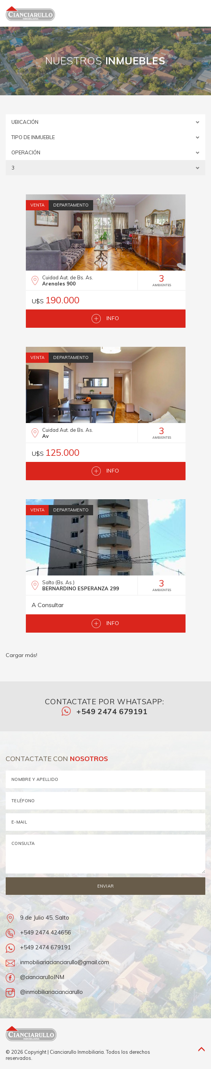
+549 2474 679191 (105, 711)
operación (105, 152)
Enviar (105, 886)
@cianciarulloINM (35, 977)
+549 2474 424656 (38, 932)
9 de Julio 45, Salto (37, 917)
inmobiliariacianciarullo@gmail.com (57, 962)
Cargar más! (21, 655)
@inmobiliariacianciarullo (44, 991)
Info (105, 318)
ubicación (105, 122)
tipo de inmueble (105, 137)
